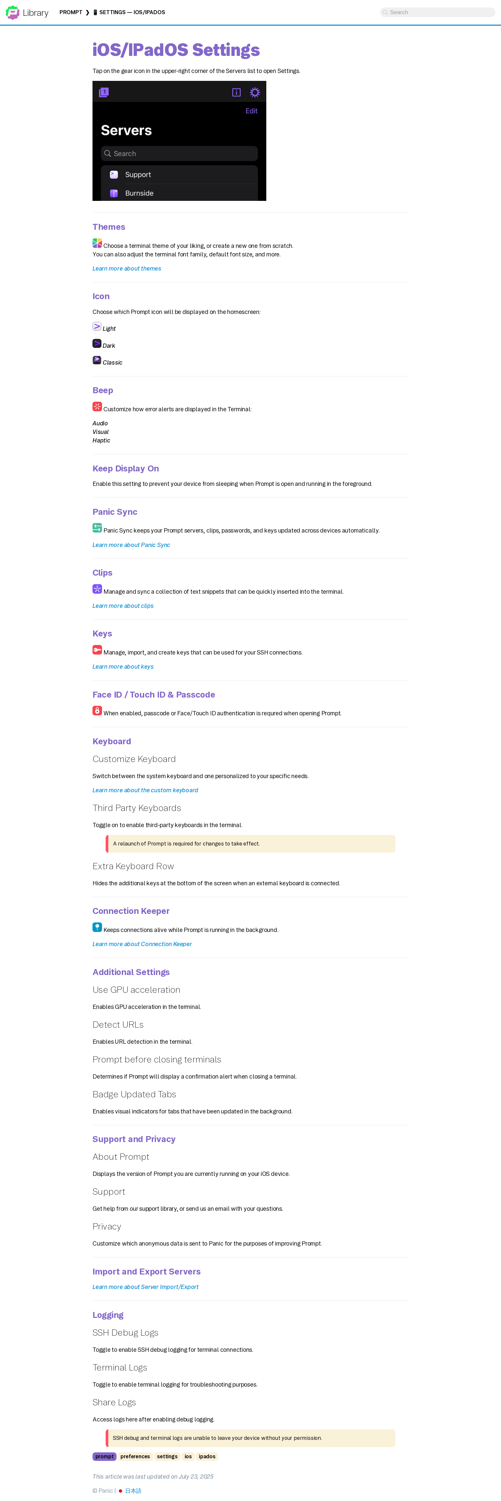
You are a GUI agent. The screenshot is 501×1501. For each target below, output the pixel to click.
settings (167, 1456)
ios (188, 1456)
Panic (13, 10)
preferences (135, 1456)
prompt (104, 1456)
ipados (207, 1456)
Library (35, 12)
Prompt (71, 12)
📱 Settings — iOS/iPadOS (128, 12)
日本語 (133, 1491)
